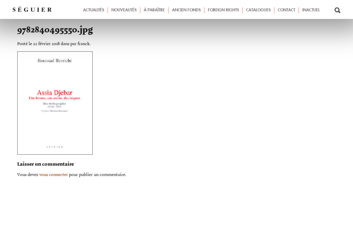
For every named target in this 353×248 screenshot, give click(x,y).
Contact (286, 10)
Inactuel (311, 10)
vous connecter (53, 175)
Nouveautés (124, 10)
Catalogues (258, 10)
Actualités (93, 10)
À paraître (154, 10)
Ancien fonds (186, 10)
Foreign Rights (223, 10)
